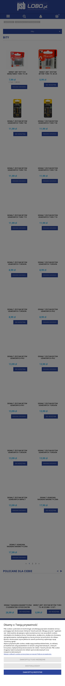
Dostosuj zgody (32, 666)
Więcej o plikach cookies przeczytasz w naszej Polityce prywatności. (28, 654)
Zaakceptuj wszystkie (32, 672)
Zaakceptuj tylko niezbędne (32, 659)
